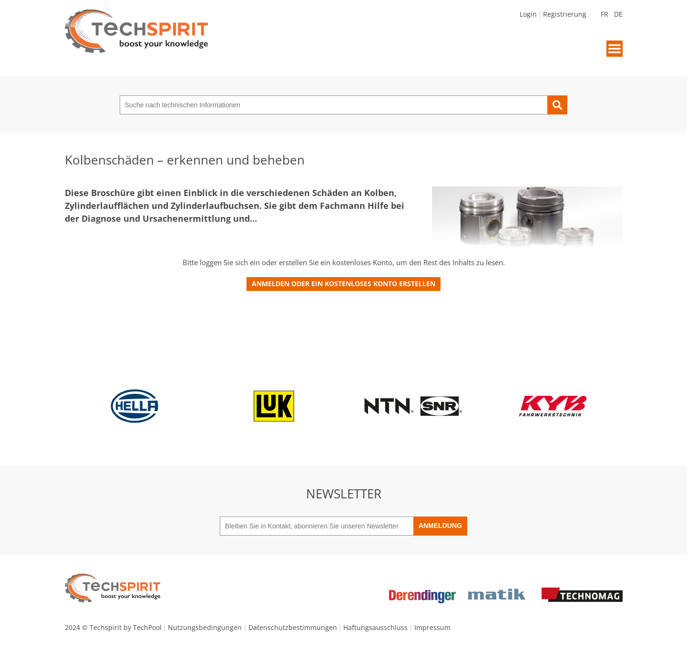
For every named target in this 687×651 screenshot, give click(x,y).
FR (604, 14)
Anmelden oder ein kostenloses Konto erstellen (343, 283)
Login (528, 14)
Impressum (432, 627)
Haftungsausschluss (375, 627)
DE (618, 14)
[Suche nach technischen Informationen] (333, 104)
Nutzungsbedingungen (205, 627)
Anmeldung (440, 525)
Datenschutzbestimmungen (292, 627)
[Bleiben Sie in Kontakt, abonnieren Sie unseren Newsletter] (316, 526)
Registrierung (564, 14)
